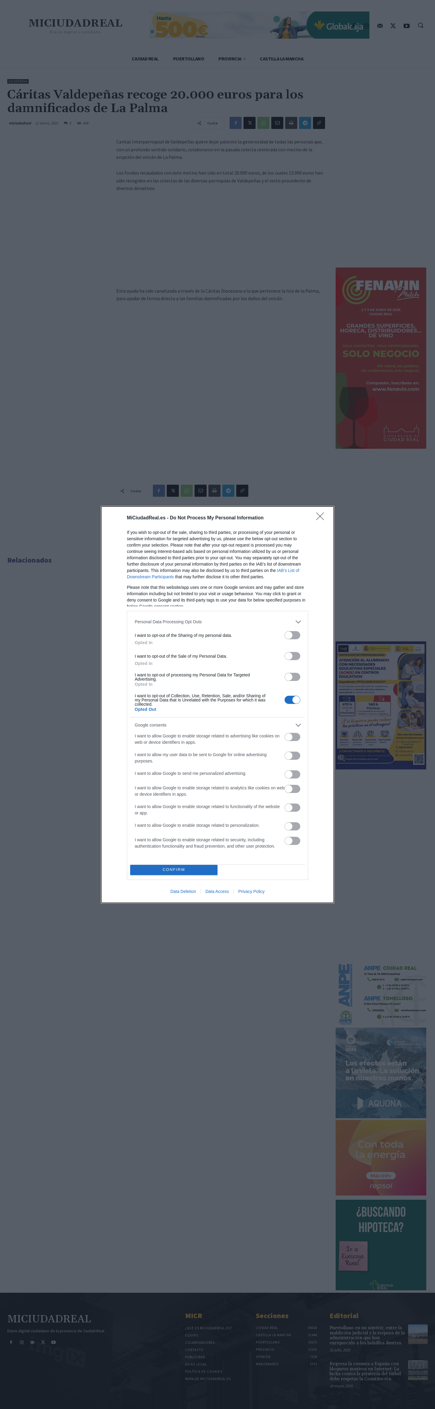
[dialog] (217, 704)
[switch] (292, 635)
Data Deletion (183, 891)
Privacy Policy (251, 891)
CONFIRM (174, 870)
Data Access (217, 891)
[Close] (322, 518)
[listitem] (217, 622)
